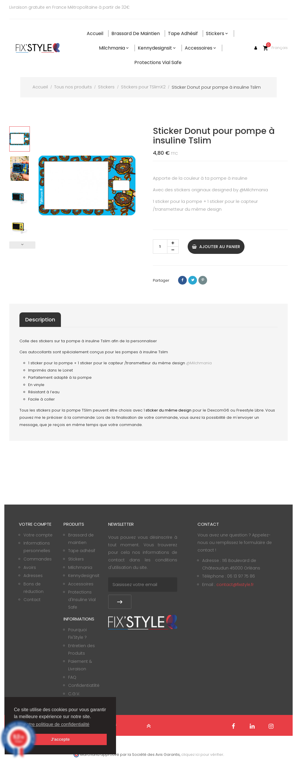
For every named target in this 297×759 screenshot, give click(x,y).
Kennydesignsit (83, 575)
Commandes (37, 559)
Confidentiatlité (83, 685)
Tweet (192, 280)
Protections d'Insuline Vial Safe (82, 599)
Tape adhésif (81, 551)
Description (40, 319)
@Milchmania (254, 190)
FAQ (72, 677)
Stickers (76, 559)
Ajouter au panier (216, 247)
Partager (182, 280)
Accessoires (80, 584)
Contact (32, 600)
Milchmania (80, 567)
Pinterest (202, 280)
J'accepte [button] (60, 739)
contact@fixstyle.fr (235, 584)
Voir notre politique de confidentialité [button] (52, 724)
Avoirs (29, 567)
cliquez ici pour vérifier (202, 754)
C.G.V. (74, 694)
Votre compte (37, 535)
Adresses (33, 575)
